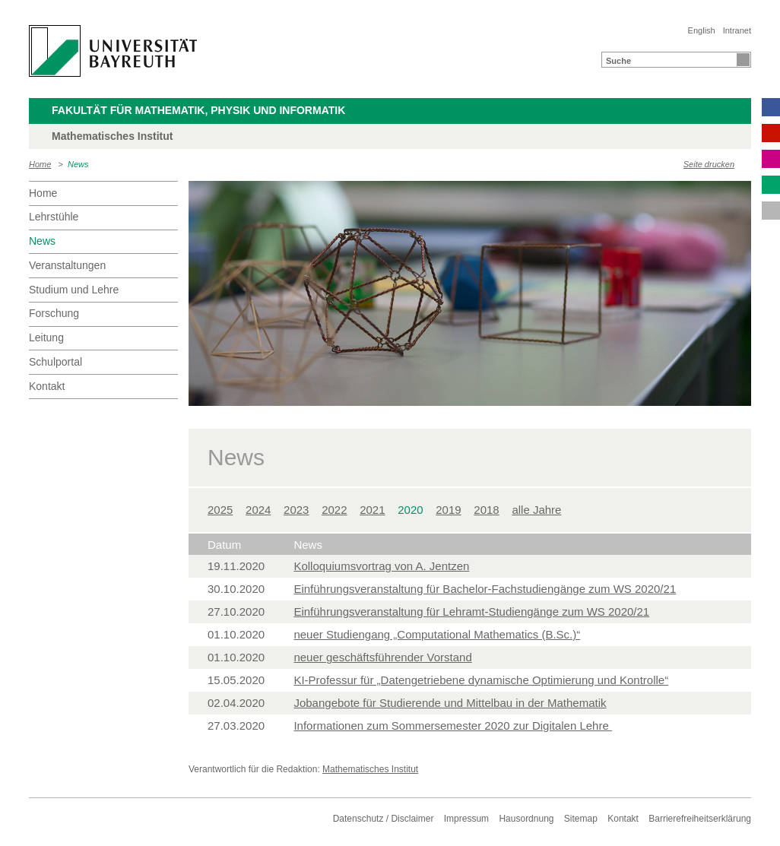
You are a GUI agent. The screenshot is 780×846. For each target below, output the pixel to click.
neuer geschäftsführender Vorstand (382, 657)
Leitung (46, 337)
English (701, 30)
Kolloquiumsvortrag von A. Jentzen (381, 565)
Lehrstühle (53, 217)
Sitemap (581, 818)
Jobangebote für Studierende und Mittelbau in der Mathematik (449, 702)
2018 (486, 509)
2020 (410, 509)
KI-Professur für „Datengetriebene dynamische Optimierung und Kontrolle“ (480, 679)
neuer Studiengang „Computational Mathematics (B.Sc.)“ (436, 634)
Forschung (54, 313)
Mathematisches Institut (370, 769)
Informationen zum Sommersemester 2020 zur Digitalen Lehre (452, 725)
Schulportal (55, 362)
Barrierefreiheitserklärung (699, 818)
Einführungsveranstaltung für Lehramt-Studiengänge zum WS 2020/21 (471, 611)
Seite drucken (708, 164)
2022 (334, 509)
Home (40, 164)
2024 (258, 509)
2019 (448, 509)
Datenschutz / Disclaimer (383, 818)
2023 (296, 509)
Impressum (466, 818)
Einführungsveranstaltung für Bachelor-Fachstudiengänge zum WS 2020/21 (484, 588)
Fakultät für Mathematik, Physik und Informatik (198, 110)
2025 (220, 509)
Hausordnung (526, 818)
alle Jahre (536, 509)
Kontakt (47, 386)
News (78, 164)
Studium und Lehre (74, 290)
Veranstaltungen (67, 265)
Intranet (737, 30)
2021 (372, 509)
